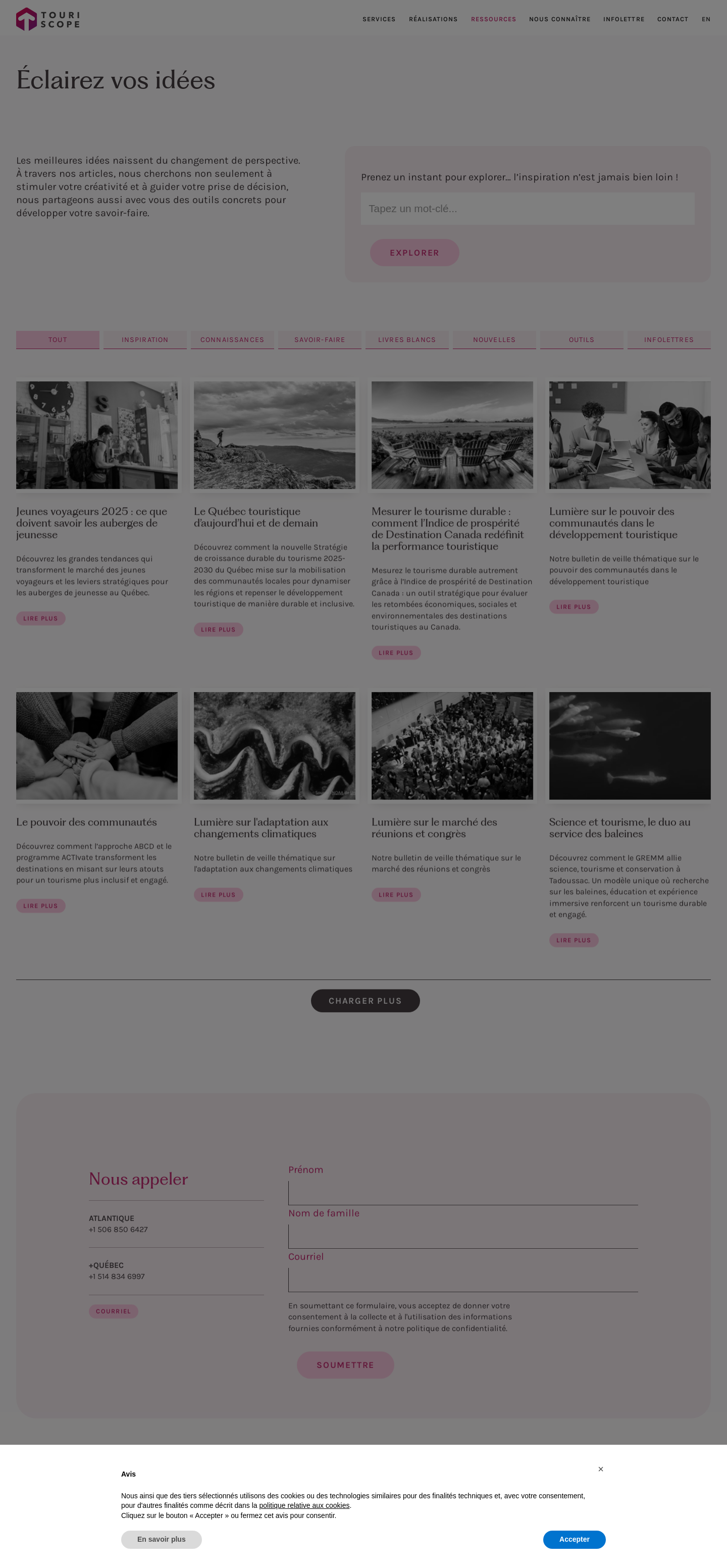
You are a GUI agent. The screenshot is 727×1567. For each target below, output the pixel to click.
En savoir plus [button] (161, 1539)
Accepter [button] (574, 1539)
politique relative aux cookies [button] (304, 1505)
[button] (601, 1469)
